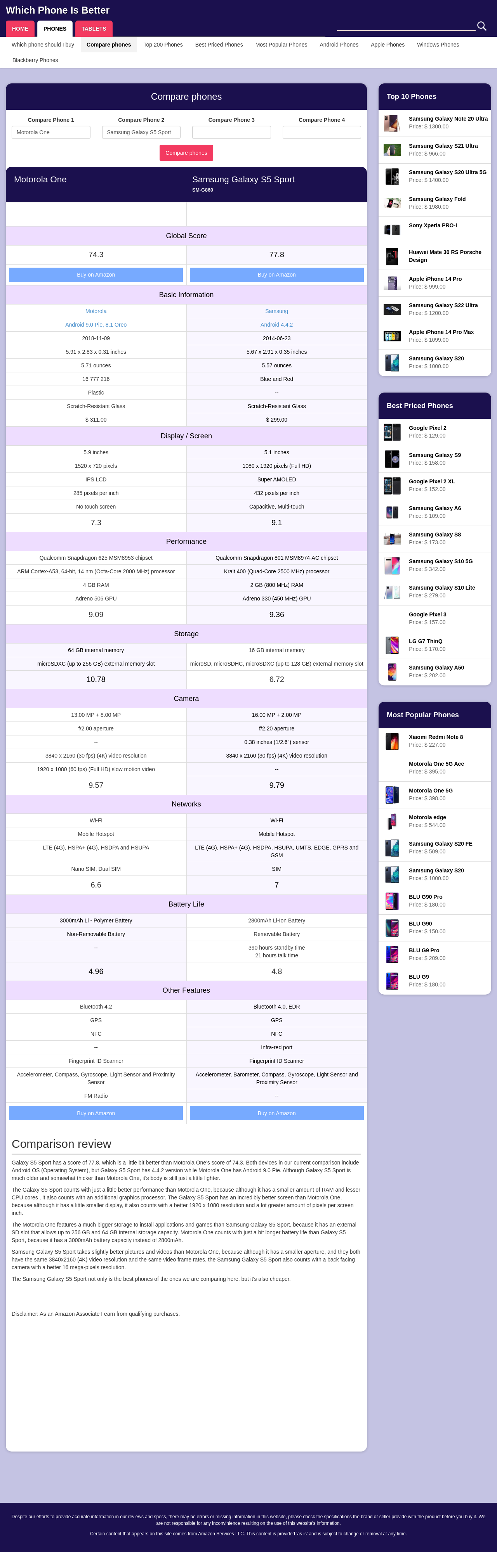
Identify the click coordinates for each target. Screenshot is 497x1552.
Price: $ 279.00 (442, 592)
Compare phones (109, 45)
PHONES (54, 29)
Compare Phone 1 (51, 120)
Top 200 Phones (162, 45)
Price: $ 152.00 (432, 485)
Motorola (95, 311)
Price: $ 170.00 (427, 645)
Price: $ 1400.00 (448, 176)
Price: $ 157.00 (427, 618)
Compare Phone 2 (141, 120)
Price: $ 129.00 (427, 432)
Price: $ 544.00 (427, 821)
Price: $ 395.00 (436, 768)
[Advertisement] (186, 1391)
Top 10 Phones (411, 96)
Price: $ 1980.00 (437, 203)
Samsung (276, 311)
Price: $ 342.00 (441, 565)
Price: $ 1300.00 (448, 123)
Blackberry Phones (35, 60)
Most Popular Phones (281, 45)
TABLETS (94, 29)
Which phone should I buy (43, 45)
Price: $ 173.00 (435, 538)
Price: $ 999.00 (435, 283)
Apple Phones (388, 45)
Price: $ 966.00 (443, 150)
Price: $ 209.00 (427, 954)
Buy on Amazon (96, 275)
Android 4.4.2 (277, 325)
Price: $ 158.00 (435, 459)
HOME (20, 29)
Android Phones (339, 45)
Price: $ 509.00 (440, 848)
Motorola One (40, 179)
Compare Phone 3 (232, 120)
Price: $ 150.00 (427, 927)
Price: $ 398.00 (431, 794)
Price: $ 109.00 (435, 512)
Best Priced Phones (219, 45)
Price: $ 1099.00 (441, 336)
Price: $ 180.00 (427, 901)
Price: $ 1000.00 (436, 362)
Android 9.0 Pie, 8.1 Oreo (96, 325)
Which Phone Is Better (57, 10)
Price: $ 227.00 (436, 741)
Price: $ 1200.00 (443, 309)
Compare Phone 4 (322, 120)
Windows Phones (438, 45)
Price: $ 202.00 (436, 671)
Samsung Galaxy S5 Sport (243, 179)
